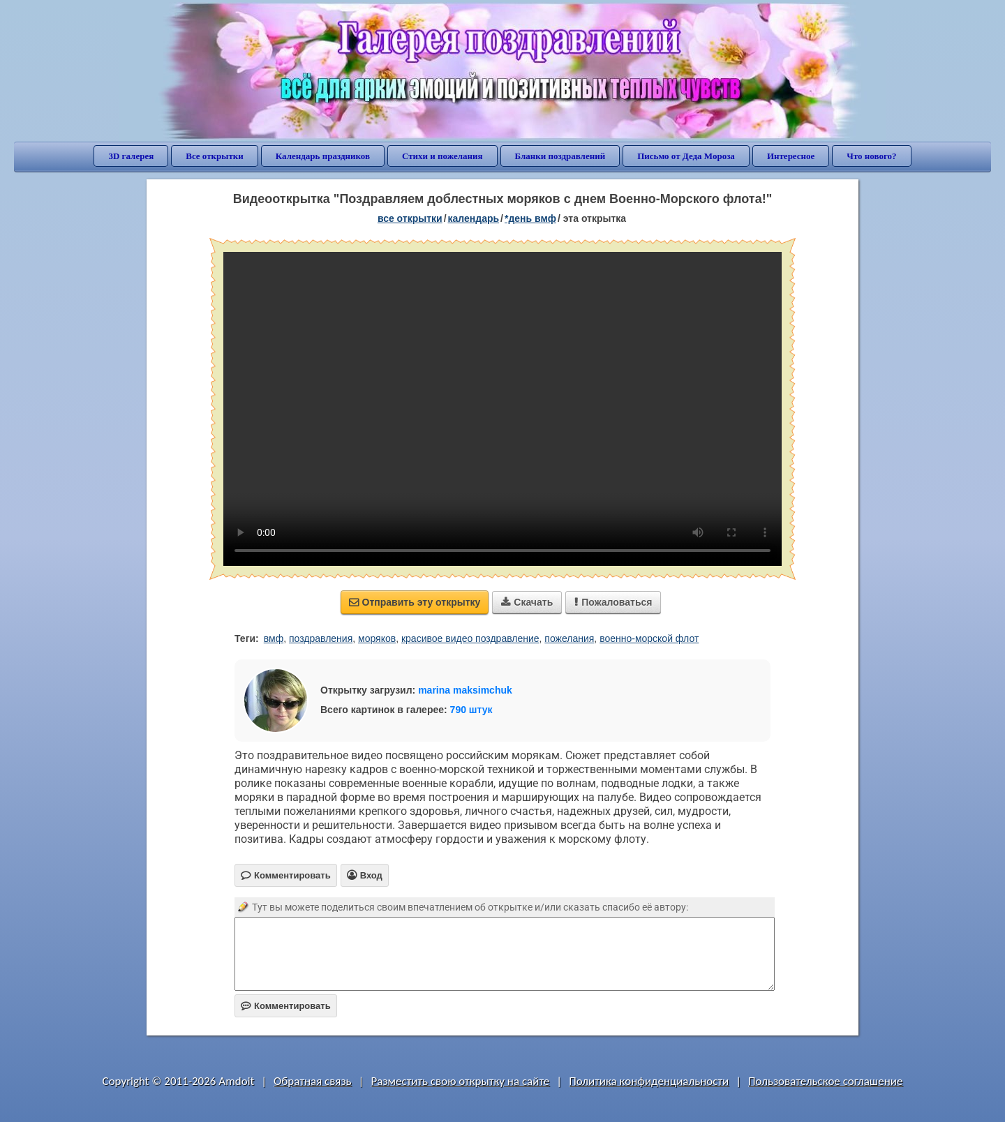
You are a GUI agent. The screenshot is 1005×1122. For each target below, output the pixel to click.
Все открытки (215, 156)
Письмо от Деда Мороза (686, 156)
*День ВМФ (530, 218)
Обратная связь (313, 1081)
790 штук (471, 709)
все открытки (410, 218)
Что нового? (871, 156)
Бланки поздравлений (560, 156)
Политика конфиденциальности (649, 1081)
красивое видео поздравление (470, 638)
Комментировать (286, 1006)
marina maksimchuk (465, 690)
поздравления (320, 638)
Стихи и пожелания (442, 156)
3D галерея (131, 156)
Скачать (527, 602)
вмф (273, 638)
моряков (377, 638)
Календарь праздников (323, 156)
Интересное (790, 156)
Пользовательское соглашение (825, 1081)
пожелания (569, 638)
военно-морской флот (649, 638)
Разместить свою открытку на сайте (460, 1081)
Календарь (474, 218)
